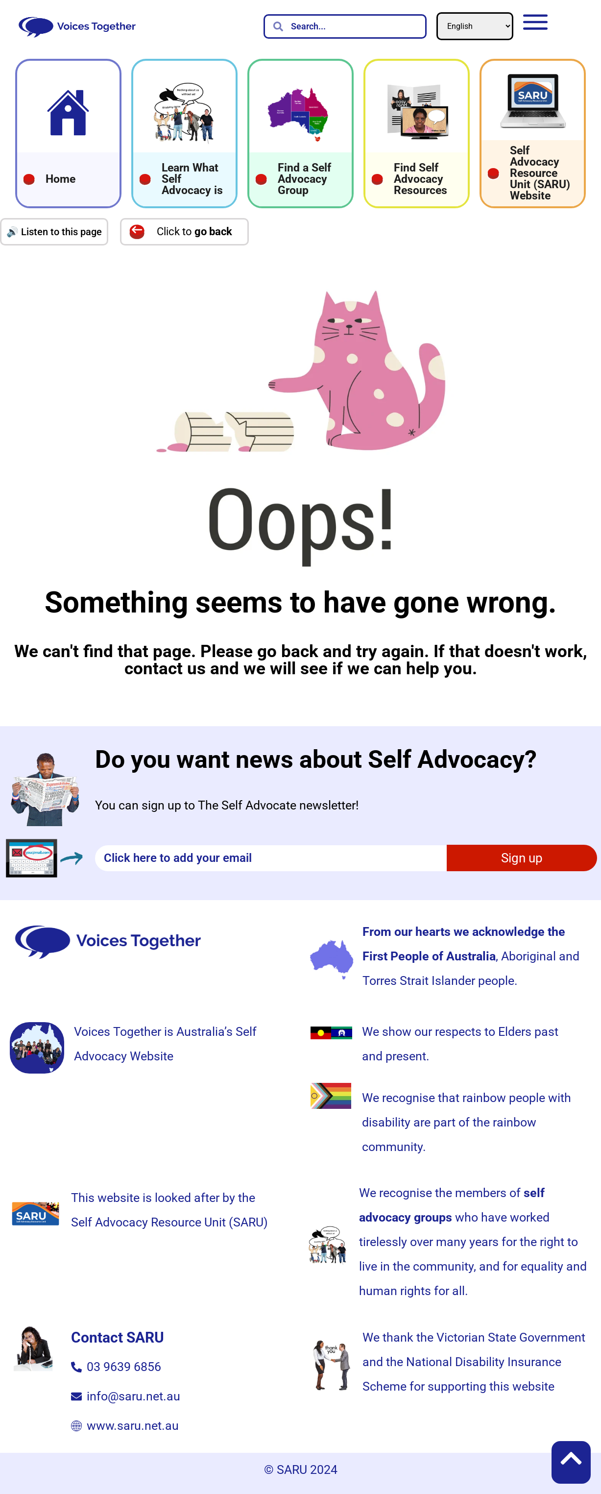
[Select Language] (474, 26)
